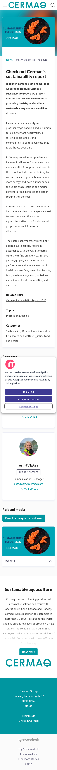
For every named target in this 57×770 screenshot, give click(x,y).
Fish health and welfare (20, 336)
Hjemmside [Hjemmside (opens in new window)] (28, 715)
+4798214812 (28, 416)
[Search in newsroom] (52, 5)
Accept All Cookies (28, 399)
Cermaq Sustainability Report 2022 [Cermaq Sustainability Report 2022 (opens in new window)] (26, 300)
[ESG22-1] (28, 541)
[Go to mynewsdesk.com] (28, 740)
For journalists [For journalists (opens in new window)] (28, 754)
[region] (28, 385)
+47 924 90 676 (28, 488)
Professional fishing (17, 315)
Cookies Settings (28, 406)
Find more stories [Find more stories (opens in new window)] (28, 758)
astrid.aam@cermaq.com (28, 484)
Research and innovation (36, 331)
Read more (28, 651)
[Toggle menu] (5, 5)
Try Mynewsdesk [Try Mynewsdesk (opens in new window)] (28, 749)
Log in (28, 763)
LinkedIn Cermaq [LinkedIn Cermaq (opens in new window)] (28, 720)
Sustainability (13, 331)
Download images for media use (24, 518)
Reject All (28, 391)
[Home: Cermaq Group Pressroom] (28, 5)
